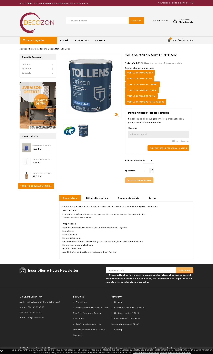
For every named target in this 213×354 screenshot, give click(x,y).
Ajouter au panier (139, 180)
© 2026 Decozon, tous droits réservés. (38, 348)
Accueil (64, 40)
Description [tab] (70, 198)
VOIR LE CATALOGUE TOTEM (141, 96)
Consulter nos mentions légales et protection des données (162, 352)
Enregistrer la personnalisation (168, 148)
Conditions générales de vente (129, 307)
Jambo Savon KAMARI (42, 173)
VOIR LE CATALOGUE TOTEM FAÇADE (145, 102)
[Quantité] (146, 170)
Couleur (132, 128)
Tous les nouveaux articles (36, 186)
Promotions (82, 40)
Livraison (118, 302)
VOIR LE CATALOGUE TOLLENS (142, 90)
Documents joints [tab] (128, 198)
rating (152, 198)
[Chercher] (105, 20)
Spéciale (26, 73)
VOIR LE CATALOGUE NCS (140, 73)
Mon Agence (186, 348)
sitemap (118, 329)
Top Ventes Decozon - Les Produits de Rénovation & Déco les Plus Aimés (90, 329)
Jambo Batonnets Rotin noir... (42, 159)
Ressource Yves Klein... (42, 145)
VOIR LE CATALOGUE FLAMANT (142, 84)
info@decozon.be (35, 317)
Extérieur (26, 68)
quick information (31, 296)
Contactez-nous (159, 20)
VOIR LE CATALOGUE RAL (139, 78)
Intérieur (26, 64)
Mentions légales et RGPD (126, 313)
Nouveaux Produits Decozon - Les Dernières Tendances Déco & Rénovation (90, 313)
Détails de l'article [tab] (97, 198)
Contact (100, 40)
